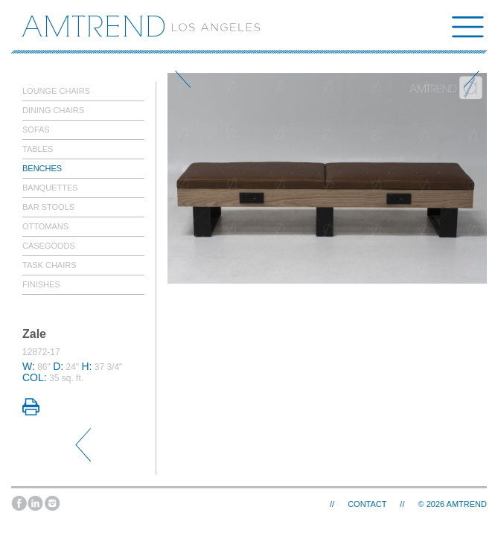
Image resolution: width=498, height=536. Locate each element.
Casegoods (48, 245)
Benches (42, 168)
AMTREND (467, 504)
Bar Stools (48, 206)
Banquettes (50, 187)
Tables (37, 148)
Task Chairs (49, 265)
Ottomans (45, 226)
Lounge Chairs (56, 90)
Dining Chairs (53, 110)
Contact (367, 504)
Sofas (36, 129)
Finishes (41, 284)
